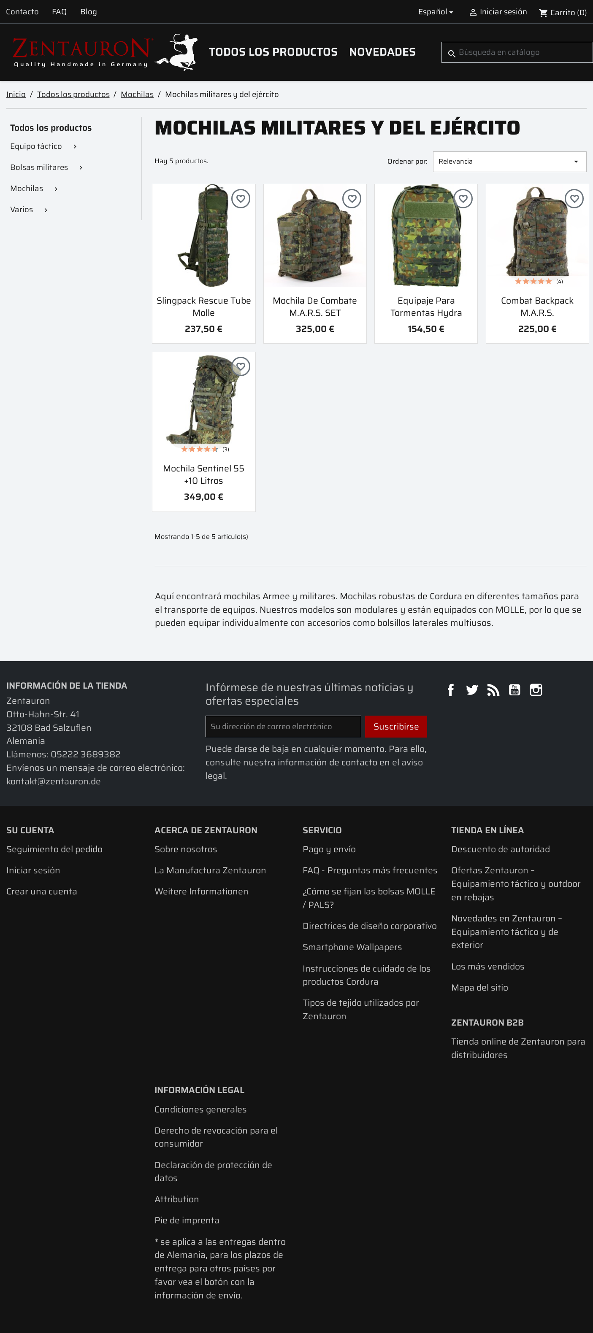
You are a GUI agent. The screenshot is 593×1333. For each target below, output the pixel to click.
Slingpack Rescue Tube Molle (204, 307)
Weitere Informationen (201, 891)
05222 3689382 (86, 754)
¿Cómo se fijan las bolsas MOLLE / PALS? (369, 898)
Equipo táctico (36, 146)
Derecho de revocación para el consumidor (216, 1137)
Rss (494, 691)
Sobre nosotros (185, 849)
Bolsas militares (39, 167)
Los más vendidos (488, 966)
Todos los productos (273, 52)
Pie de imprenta (186, 1220)
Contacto (22, 11)
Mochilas (26, 188)
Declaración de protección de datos (213, 1171)
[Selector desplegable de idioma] (437, 11)
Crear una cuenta (41, 891)
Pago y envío (329, 849)
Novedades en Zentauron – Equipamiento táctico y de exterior (506, 931)
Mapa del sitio (479, 987)
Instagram (537, 691)
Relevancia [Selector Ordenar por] (510, 161)
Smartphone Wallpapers (352, 947)
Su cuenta (30, 830)
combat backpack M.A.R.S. (537, 307)
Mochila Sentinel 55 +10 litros (203, 474)
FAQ (59, 11)
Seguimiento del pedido (54, 849)
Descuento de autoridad (500, 849)
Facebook (452, 691)
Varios (21, 209)
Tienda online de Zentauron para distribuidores (518, 1048)
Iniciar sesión (33, 870)
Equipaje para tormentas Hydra (426, 307)
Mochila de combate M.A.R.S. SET (315, 307)
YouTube (515, 691)
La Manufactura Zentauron (210, 870)
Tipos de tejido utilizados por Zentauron (361, 1009)
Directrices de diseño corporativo (370, 926)
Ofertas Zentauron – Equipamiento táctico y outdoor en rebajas (516, 883)
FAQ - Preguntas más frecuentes (370, 870)
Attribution (176, 1199)
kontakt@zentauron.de (53, 781)
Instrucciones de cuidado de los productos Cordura (367, 975)
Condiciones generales (200, 1109)
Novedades (382, 52)
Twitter (473, 691)
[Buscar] (517, 52)
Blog (88, 11)
